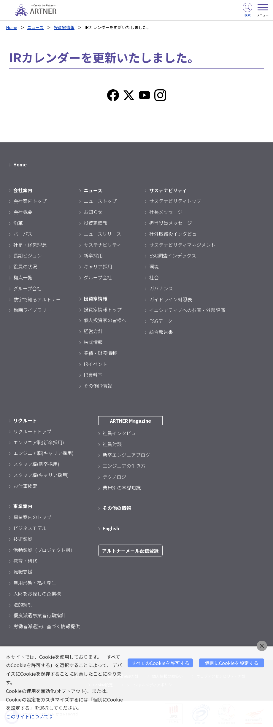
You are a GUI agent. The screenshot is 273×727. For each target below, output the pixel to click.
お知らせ (93, 211)
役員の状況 (25, 266)
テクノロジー (117, 476)
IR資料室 (93, 374)
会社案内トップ (30, 200)
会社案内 (22, 189)
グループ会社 (27, 288)
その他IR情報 (98, 385)
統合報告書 (161, 331)
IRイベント (95, 363)
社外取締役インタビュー (175, 233)
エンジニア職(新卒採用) (38, 442)
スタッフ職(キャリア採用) (41, 474)
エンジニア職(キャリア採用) (43, 452)
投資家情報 (65, 27)
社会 (154, 277)
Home (12, 27)
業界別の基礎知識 (122, 487)
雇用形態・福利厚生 (34, 582)
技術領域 (22, 539)
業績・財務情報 (100, 353)
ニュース (36, 27)
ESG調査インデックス (172, 255)
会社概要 (22, 211)
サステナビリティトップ (175, 200)
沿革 (18, 222)
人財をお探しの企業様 (37, 593)
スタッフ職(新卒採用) (36, 463)
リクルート (25, 420)
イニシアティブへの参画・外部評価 (187, 310)
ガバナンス (161, 288)
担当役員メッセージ (170, 222)
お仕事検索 (25, 485)
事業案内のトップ (32, 517)
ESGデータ (160, 320)
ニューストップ (100, 200)
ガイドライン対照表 (170, 299)
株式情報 (93, 342)
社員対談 (112, 443)
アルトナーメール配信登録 (130, 550)
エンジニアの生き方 (124, 465)
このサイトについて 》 (30, 716)
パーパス (22, 233)
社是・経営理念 (30, 244)
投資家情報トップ (103, 309)
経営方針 (93, 331)
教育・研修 (25, 560)
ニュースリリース (102, 233)
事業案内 (22, 506)
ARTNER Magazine (130, 420)
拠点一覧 (22, 277)
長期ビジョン (27, 255)
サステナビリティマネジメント (182, 244)
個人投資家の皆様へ (105, 320)
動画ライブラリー (32, 310)
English (111, 528)
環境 (154, 266)
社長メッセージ (165, 211)
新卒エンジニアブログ (126, 454)
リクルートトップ (32, 431)
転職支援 (22, 571)
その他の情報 (117, 507)
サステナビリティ (102, 244)
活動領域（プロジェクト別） (44, 549)
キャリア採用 (98, 266)
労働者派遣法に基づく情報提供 (46, 626)
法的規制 (22, 604)
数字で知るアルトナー (37, 299)
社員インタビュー (122, 433)
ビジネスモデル (30, 528)
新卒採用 (93, 255)
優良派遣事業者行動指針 (39, 615)
